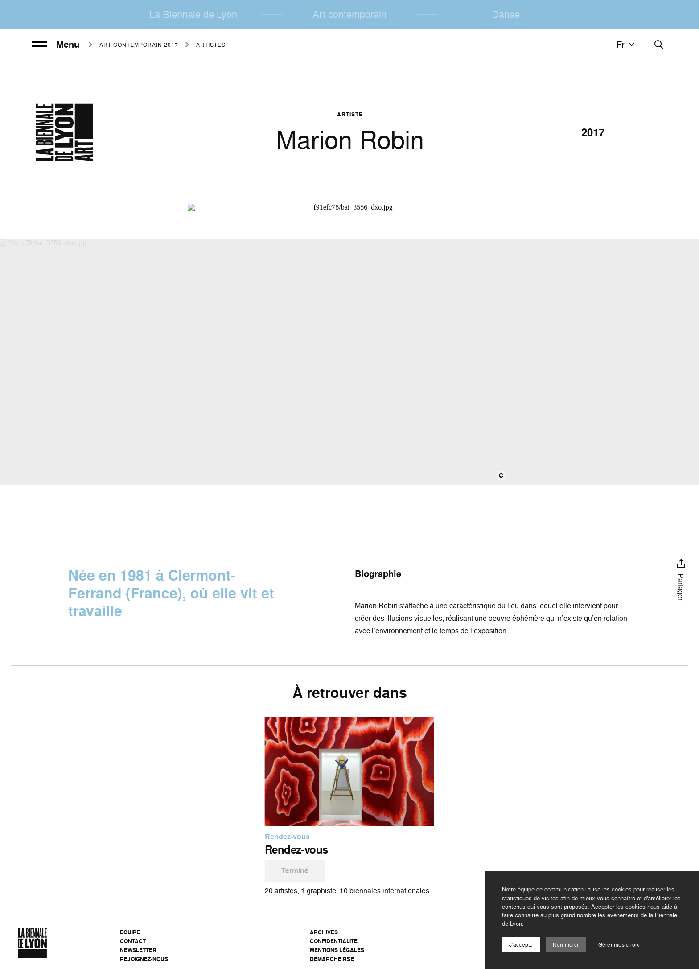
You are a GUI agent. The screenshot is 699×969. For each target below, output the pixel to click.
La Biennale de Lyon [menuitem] (193, 14)
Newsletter (138, 950)
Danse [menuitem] (506, 14)
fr (627, 44)
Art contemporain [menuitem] (349, 14)
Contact (133, 941)
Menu (55, 44)
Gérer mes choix (619, 944)
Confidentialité (334, 941)
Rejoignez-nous (144, 959)
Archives (324, 932)
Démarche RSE (332, 959)
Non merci (566, 944)
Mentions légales (337, 950)
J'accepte (521, 944)
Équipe (130, 932)
